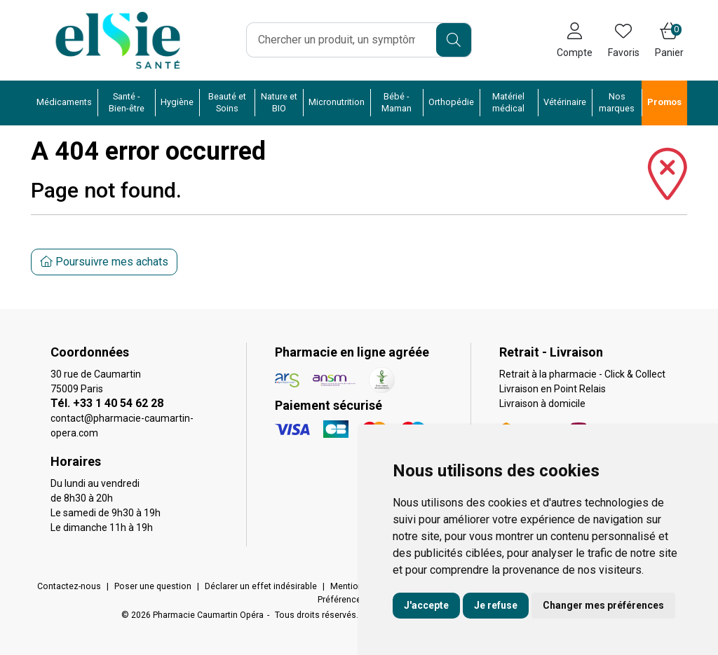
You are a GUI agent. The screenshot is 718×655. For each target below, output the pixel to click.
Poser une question (152, 586)
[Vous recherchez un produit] (342, 40)
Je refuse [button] (495, 605)
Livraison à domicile (542, 403)
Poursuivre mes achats (104, 261)
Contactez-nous (69, 586)
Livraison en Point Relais (552, 388)
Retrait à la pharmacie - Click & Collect (582, 374)
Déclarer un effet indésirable (261, 586)
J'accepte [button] (426, 605)
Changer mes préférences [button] (603, 605)
